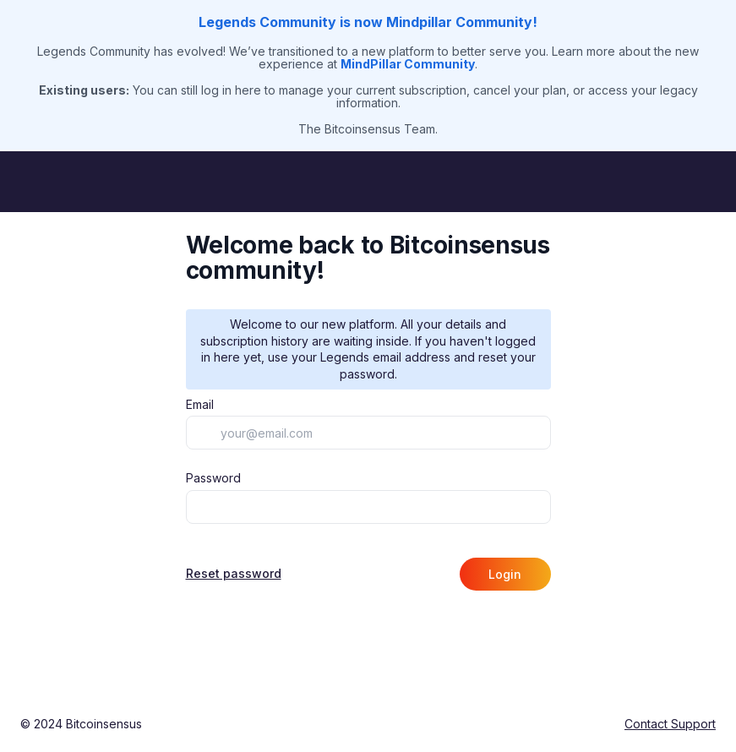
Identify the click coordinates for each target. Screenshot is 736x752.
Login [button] (504, 574)
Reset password (233, 573)
